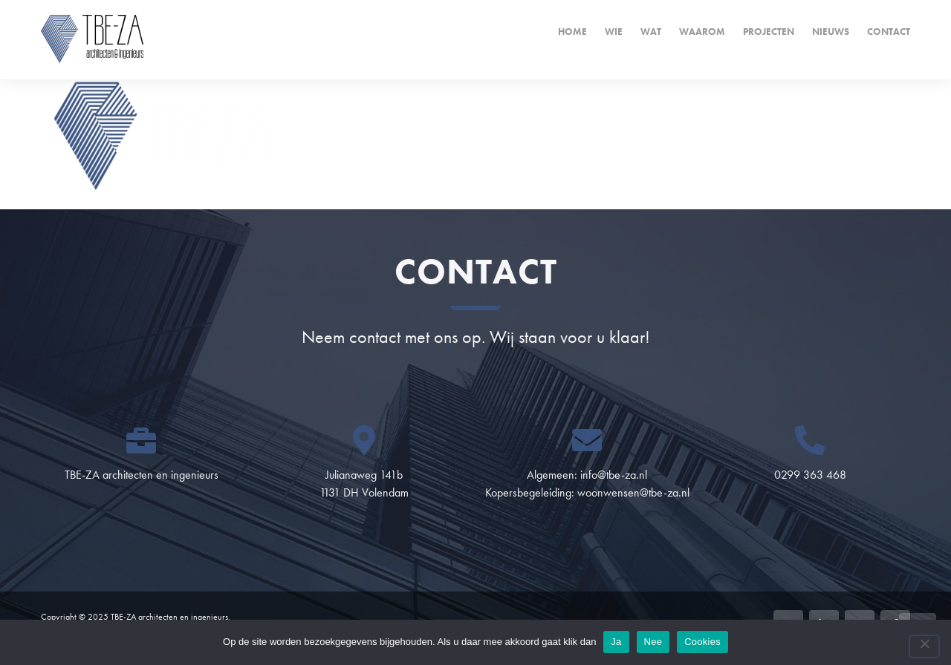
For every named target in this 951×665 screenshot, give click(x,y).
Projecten (768, 31)
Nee (653, 641)
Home (572, 31)
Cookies (702, 641)
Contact (888, 31)
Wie (614, 31)
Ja (616, 641)
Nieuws (830, 31)
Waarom (702, 31)
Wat (650, 31)
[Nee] (924, 646)
